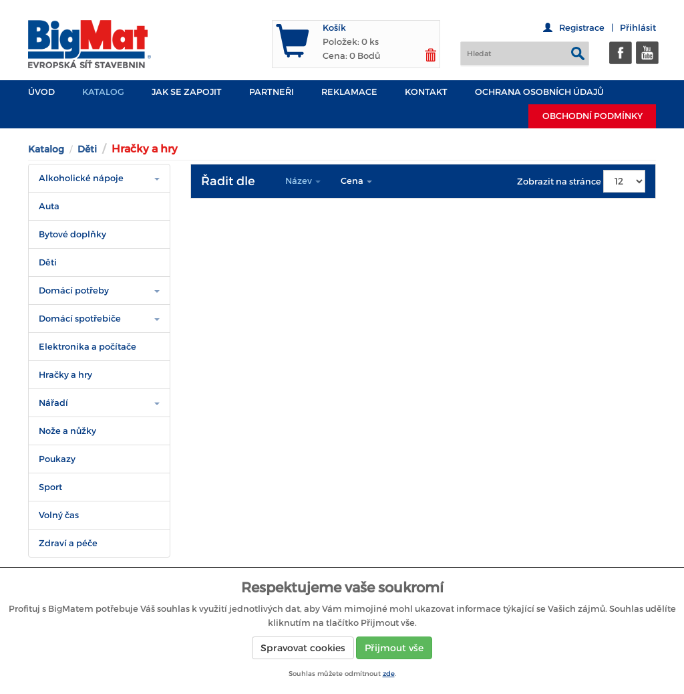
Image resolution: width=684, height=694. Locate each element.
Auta (49, 206)
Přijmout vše (394, 648)
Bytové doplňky (72, 234)
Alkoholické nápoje (81, 178)
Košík (334, 27)
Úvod (41, 92)
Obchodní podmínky (592, 116)
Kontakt (426, 92)
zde (389, 673)
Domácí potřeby (74, 290)
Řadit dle (228, 181)
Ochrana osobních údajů (539, 92)
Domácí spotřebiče (80, 318)
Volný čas (59, 515)
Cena (356, 181)
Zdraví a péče (68, 543)
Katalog (103, 92)
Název (303, 181)
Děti (87, 149)
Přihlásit (638, 27)
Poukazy (57, 459)
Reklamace (349, 92)
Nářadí (53, 403)
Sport (50, 487)
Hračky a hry (65, 374)
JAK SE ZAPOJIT (187, 92)
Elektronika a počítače (87, 346)
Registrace (582, 27)
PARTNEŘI (271, 92)
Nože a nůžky (67, 431)
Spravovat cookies (303, 648)
